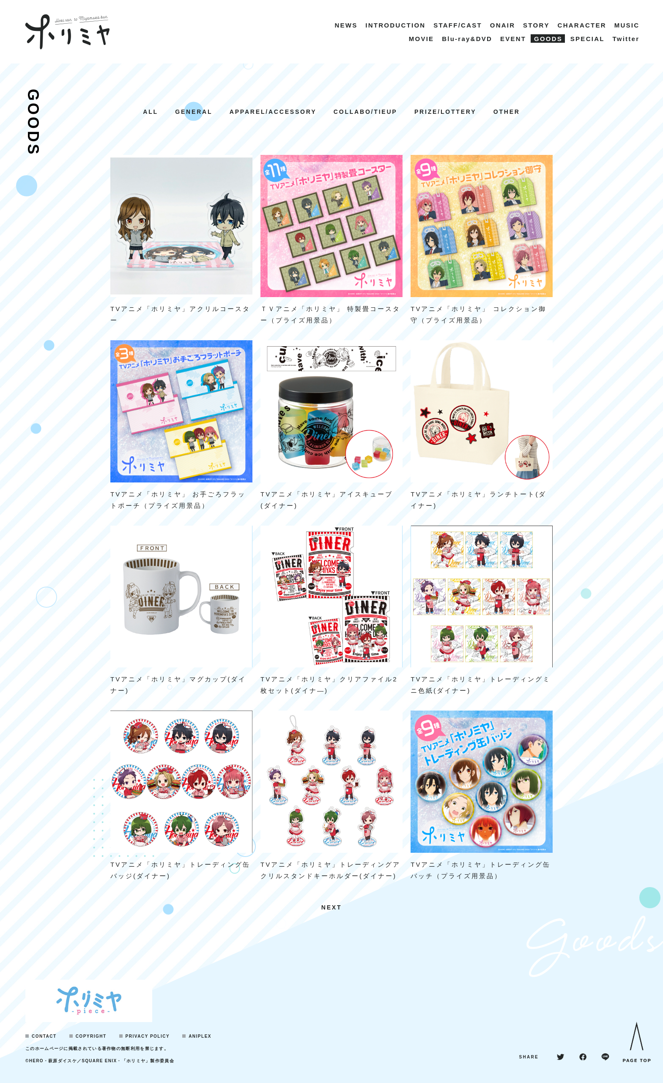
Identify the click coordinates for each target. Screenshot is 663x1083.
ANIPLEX (200, 1036)
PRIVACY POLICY (148, 1036)
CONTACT (44, 1036)
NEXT (331, 907)
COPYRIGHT (91, 1036)
